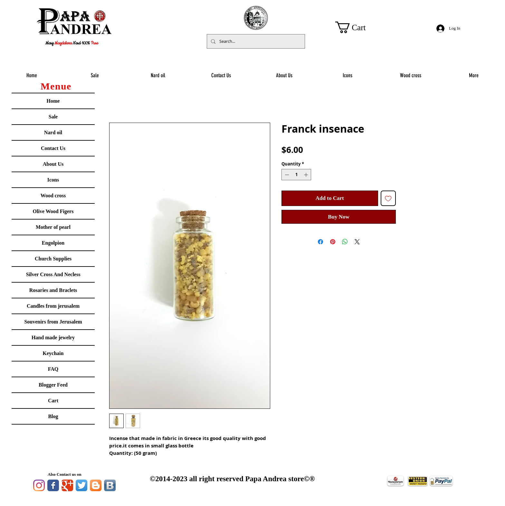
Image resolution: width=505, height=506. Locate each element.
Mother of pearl (53, 227)
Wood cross (53, 195)
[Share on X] (357, 242)
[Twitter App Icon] (81, 485)
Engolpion (53, 243)
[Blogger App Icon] (95, 485)
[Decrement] (286, 174)
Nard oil (53, 132)
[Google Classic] (67, 485)
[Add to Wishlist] (388, 198)
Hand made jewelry (53, 337)
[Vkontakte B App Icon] (110, 485)
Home (53, 101)
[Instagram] (39, 485)
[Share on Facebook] (320, 242)
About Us (53, 164)
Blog (53, 416)
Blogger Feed (53, 385)
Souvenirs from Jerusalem (53, 321)
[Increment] (306, 174)
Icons (53, 180)
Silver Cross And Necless (53, 274)
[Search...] (255, 41)
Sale (53, 116)
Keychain (53, 353)
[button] (356, 27)
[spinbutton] (296, 174)
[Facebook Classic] (53, 485)
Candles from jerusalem (53, 306)
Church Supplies (53, 258)
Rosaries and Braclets (53, 290)
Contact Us (53, 148)
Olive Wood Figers (53, 211)
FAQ (53, 369)
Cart (53, 400)
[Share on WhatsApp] (345, 242)
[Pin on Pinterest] (333, 242)
